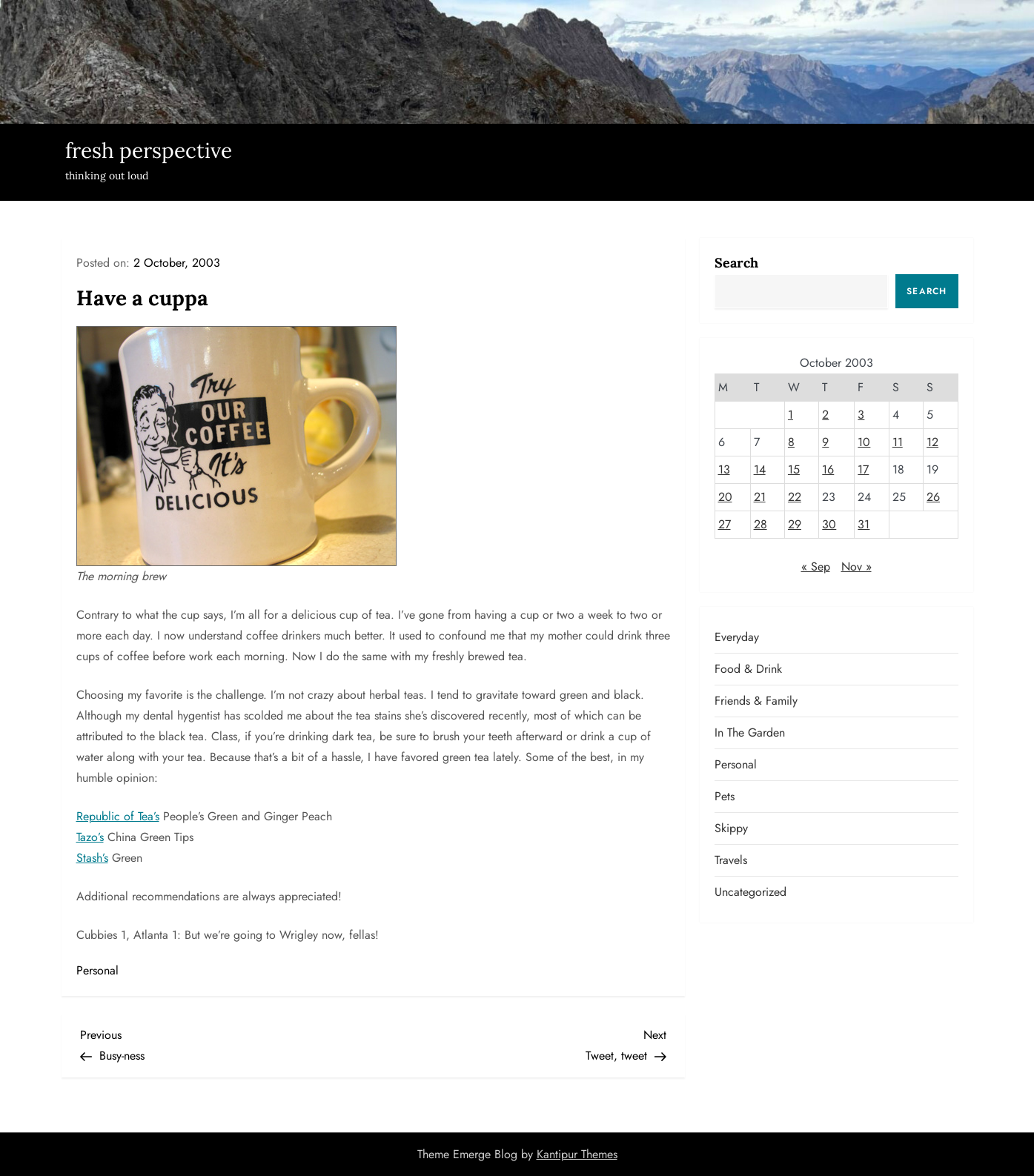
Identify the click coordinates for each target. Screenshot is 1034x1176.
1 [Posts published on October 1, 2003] (790, 414)
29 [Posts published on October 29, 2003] (794, 524)
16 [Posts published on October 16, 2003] (828, 469)
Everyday (737, 636)
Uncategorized (750, 891)
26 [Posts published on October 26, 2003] (933, 496)
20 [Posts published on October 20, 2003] (725, 496)
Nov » (856, 566)
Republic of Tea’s (117, 816)
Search (736, 262)
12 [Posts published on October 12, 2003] (932, 442)
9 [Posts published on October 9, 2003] (825, 442)
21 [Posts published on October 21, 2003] (760, 496)
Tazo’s (90, 837)
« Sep (815, 566)
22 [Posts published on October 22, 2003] (794, 496)
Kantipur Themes (577, 1154)
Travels (731, 859)
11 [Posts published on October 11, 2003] (897, 442)
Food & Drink (748, 668)
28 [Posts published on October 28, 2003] (760, 524)
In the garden (750, 732)
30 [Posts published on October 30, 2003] (829, 524)
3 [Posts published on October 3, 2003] (861, 414)
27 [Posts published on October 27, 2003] (724, 524)
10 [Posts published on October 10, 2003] (864, 442)
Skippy (731, 828)
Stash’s (92, 857)
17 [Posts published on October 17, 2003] (863, 469)
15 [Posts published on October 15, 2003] (794, 469)
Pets (725, 796)
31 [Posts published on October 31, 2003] (863, 524)
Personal (97, 970)
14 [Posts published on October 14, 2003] (760, 469)
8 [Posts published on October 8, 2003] (791, 442)
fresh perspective (148, 150)
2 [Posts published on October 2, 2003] (825, 414)
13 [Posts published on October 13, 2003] (724, 469)
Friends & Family (756, 700)
